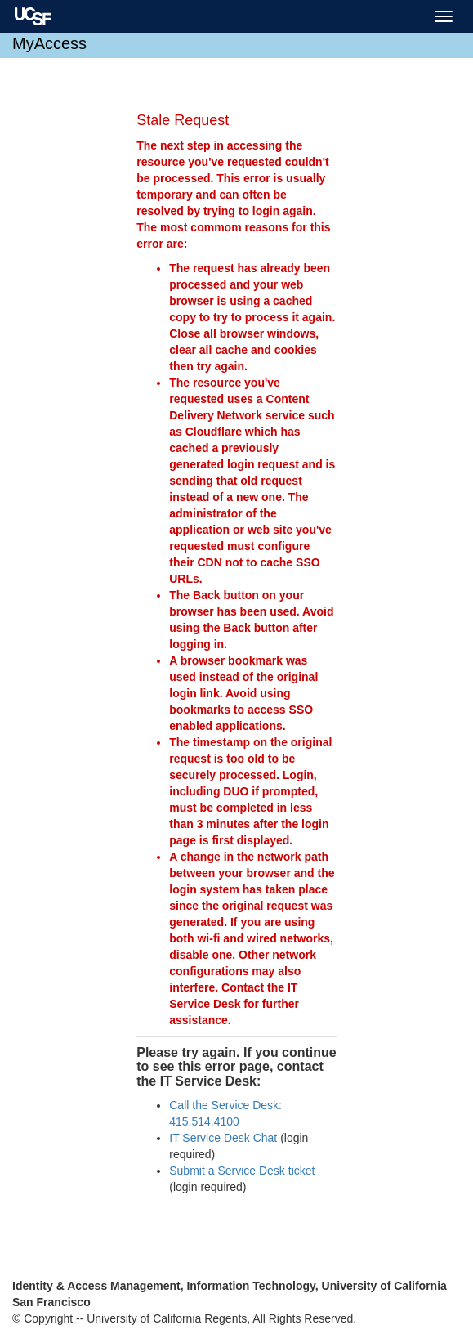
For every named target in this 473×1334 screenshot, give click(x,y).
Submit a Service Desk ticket (242, 1170)
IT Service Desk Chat (223, 1137)
